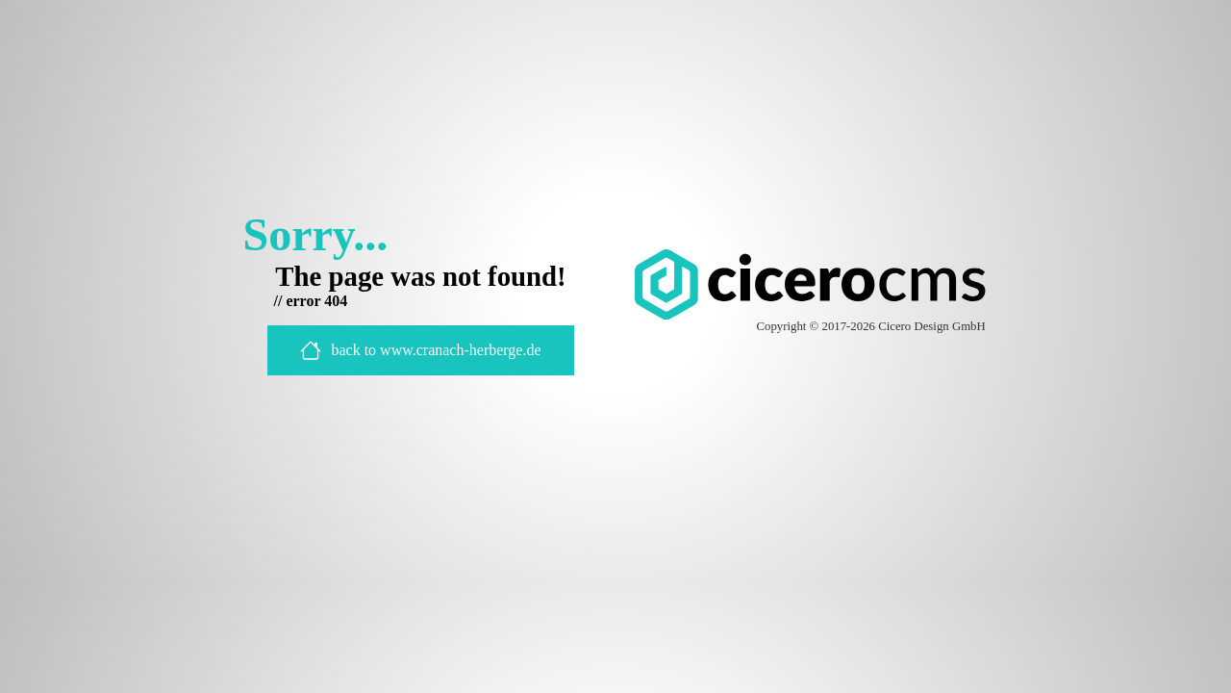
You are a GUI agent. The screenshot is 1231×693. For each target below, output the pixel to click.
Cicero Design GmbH (932, 326)
